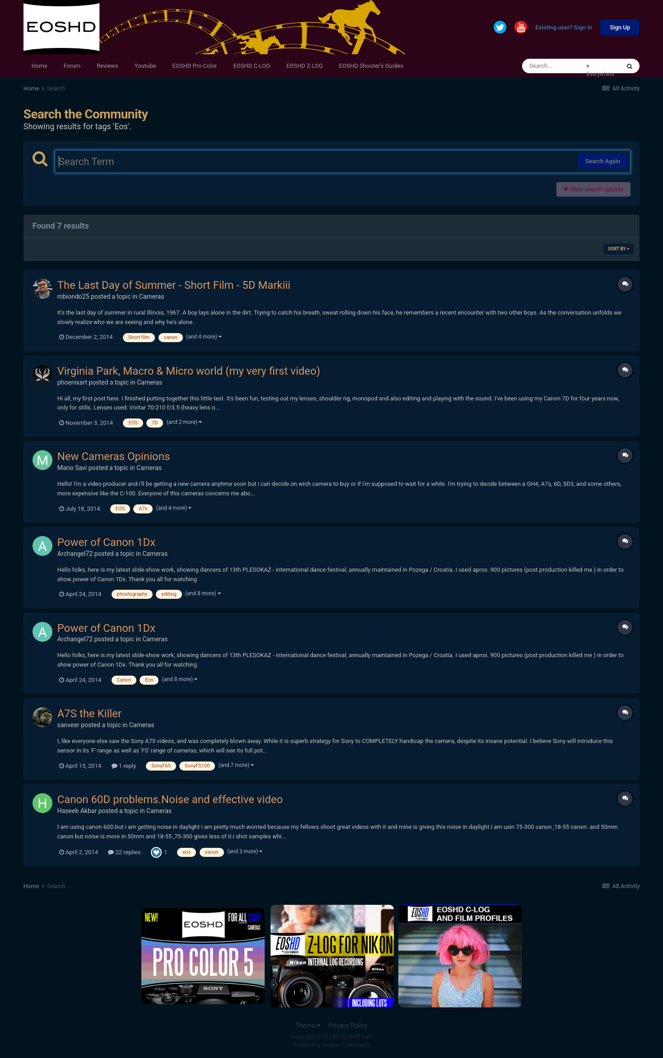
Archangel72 (75, 553)
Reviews (107, 65)
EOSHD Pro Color (194, 65)
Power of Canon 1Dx (106, 542)
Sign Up (620, 27)
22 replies (124, 852)
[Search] (554, 66)
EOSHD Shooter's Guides (371, 65)
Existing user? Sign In (563, 27)
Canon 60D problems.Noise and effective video (170, 799)
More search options (593, 189)
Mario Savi (72, 467)
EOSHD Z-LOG (304, 65)
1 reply (124, 765)
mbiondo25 (73, 296)
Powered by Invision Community (331, 1045)
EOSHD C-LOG (251, 65)
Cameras (151, 296)
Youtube (145, 65)
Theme (307, 1025)
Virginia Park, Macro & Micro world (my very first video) (188, 371)
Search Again (602, 161)
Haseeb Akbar (77, 810)
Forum (72, 65)
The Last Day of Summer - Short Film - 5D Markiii (174, 285)
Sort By (619, 248)
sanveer (68, 725)
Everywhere (600, 74)
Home (39, 65)
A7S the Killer (89, 713)
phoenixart (72, 382)
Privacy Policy (347, 1025)
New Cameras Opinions (113, 456)
